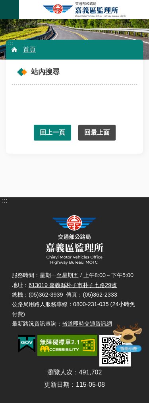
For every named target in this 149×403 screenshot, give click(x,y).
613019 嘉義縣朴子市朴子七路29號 (73, 285)
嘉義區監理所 (84, 9)
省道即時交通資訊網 (87, 323)
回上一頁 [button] (52, 132)
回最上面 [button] (97, 132)
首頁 (29, 49)
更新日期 (57, 384)
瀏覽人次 (60, 372)
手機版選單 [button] (9, 9)
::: (10, 43)
